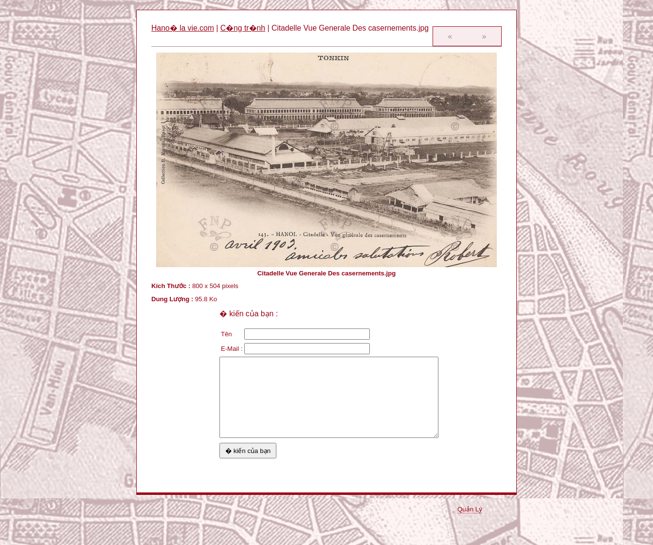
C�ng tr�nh (242, 28)
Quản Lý (469, 509)
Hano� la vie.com (182, 28)
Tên (226, 334)
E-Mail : (231, 348)
